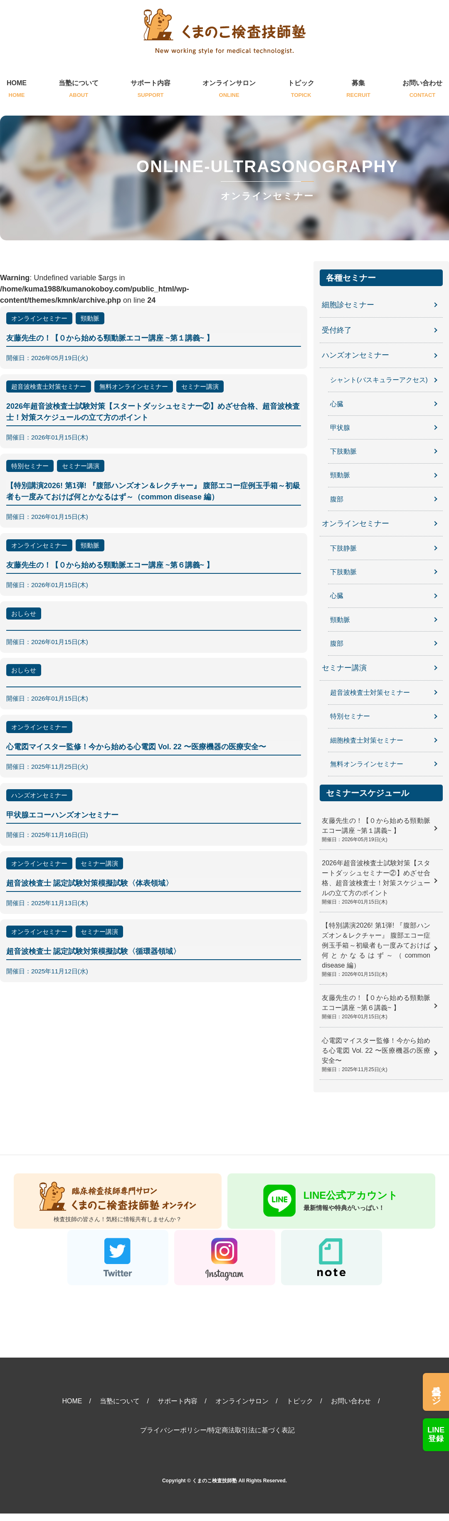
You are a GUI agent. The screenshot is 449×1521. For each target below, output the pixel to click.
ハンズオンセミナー (355, 355)
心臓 (336, 403)
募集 (358, 90)
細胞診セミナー (348, 305)
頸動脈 (340, 474)
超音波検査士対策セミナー (370, 691)
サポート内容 (150, 90)
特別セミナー (350, 715)
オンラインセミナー (355, 523)
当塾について (79, 90)
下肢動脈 (343, 450)
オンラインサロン (229, 90)
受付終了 (337, 330)
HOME (17, 90)
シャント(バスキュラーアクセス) (379, 379)
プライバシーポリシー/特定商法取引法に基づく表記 (217, 1437)
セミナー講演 (344, 667)
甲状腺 (340, 427)
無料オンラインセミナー (366, 762)
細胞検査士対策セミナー (366, 738)
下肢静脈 (343, 547)
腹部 (336, 498)
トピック (301, 90)
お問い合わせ (422, 90)
